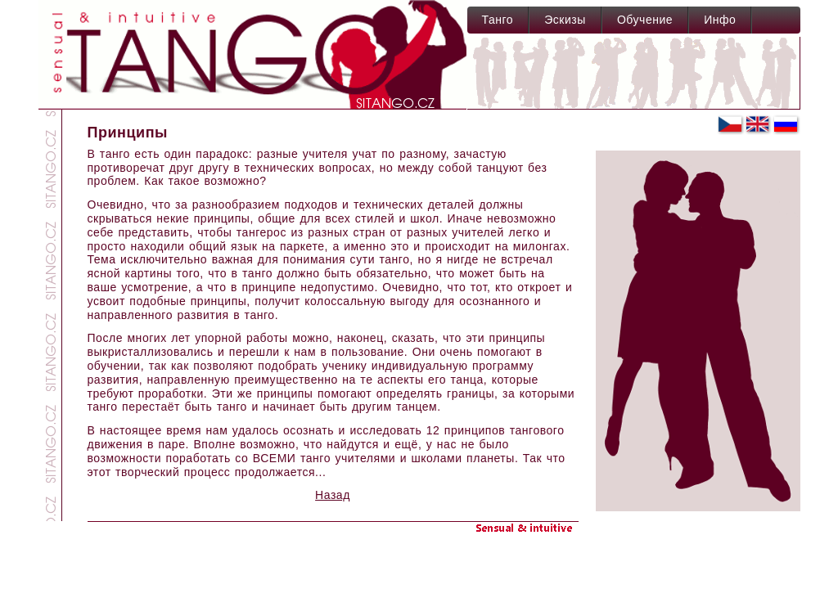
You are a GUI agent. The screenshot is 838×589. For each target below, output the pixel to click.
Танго (498, 19)
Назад (332, 494)
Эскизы (565, 19)
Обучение (645, 19)
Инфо (720, 19)
